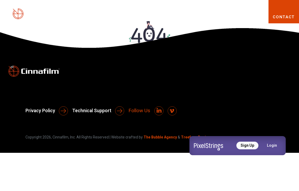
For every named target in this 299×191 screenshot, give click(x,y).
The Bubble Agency (160, 137)
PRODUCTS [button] (150, 16)
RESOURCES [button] (240, 16)
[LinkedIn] (158, 110)
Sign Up (247, 145)
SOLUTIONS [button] (194, 16)
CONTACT (284, 17)
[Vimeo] (172, 110)
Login (272, 145)
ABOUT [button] (111, 16)
